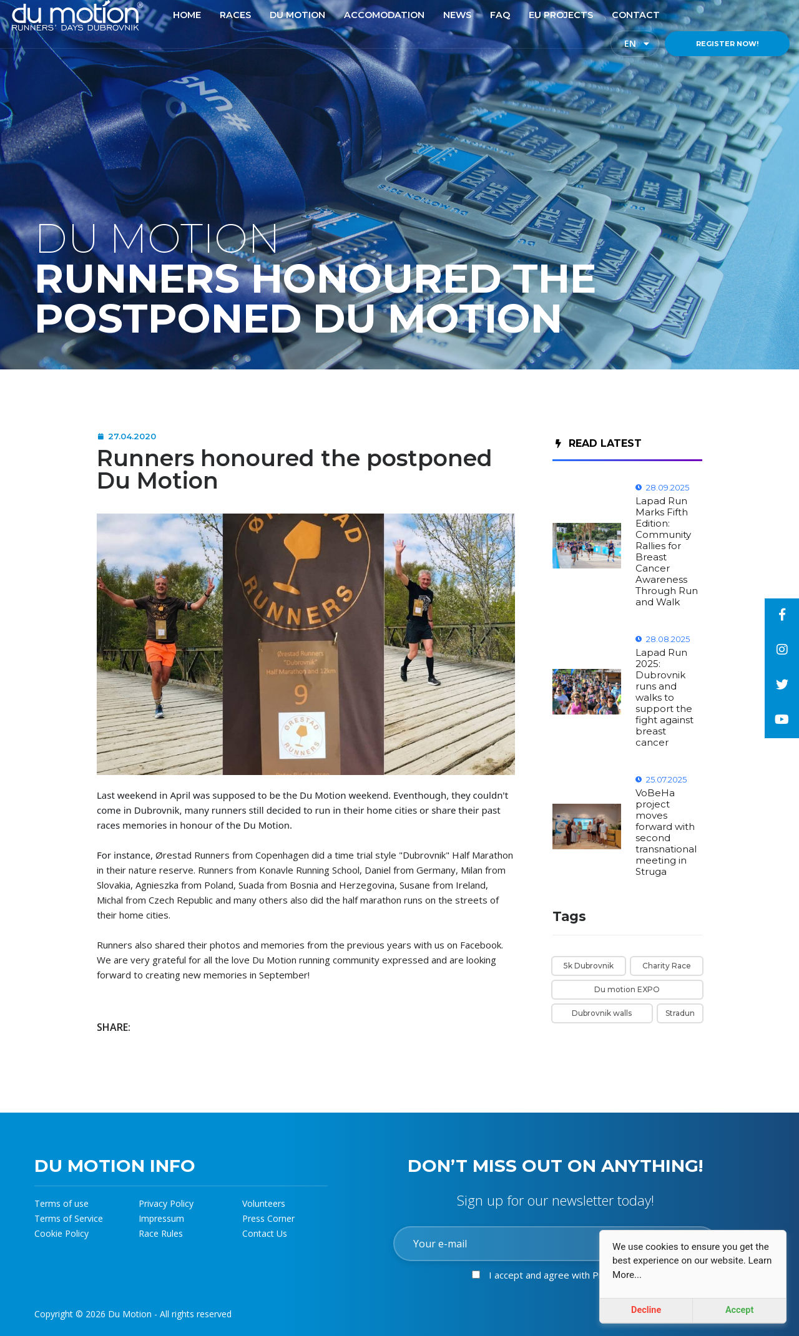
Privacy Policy (166, 1203)
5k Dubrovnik (589, 965)
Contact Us (264, 1233)
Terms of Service (68, 1218)
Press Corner (268, 1218)
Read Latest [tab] (599, 443)
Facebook (480, 945)
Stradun (680, 1013)
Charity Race (666, 965)
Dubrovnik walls (602, 1013)
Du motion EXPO (627, 989)
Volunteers (263, 1203)
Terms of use (61, 1203)
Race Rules (161, 1233)
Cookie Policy (61, 1233)
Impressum (161, 1218)
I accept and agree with (570, 1275)
